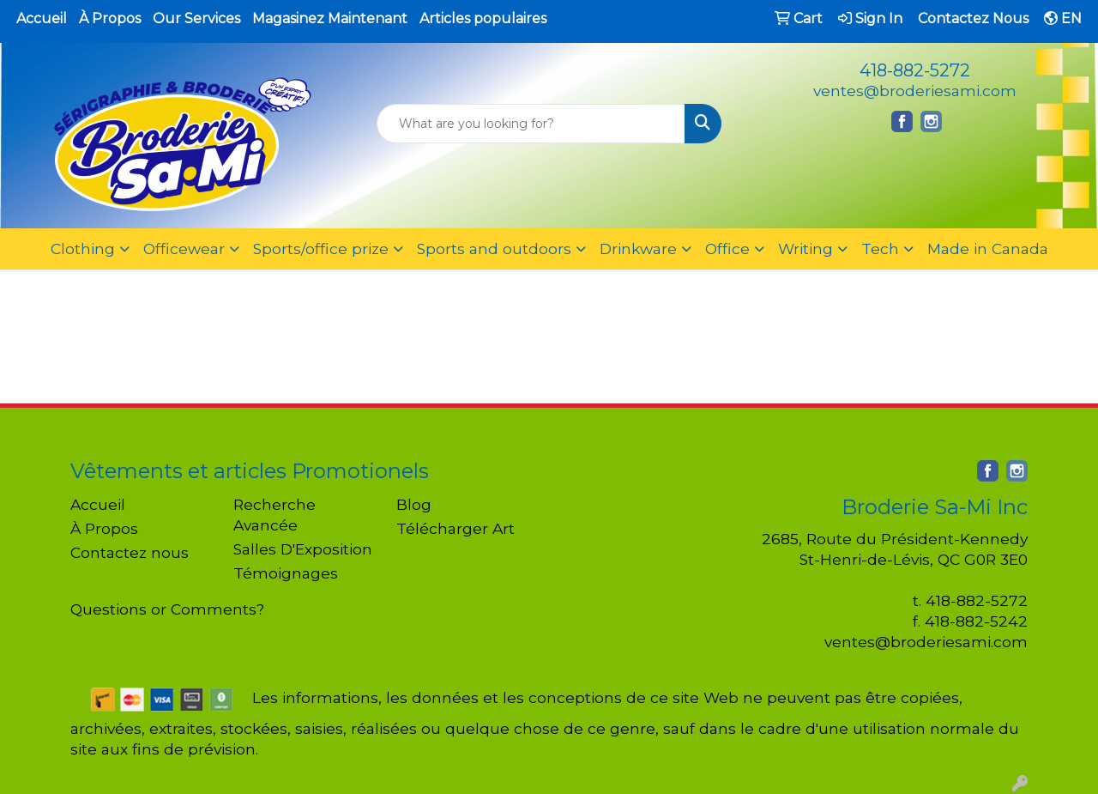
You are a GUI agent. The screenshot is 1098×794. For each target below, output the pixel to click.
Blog (413, 504)
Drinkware (638, 248)
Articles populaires (482, 18)
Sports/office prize (321, 248)
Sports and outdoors (494, 248)
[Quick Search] (531, 123)
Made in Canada (987, 248)
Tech (880, 248)
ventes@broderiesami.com (915, 91)
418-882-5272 (915, 70)
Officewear (184, 248)
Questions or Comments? (167, 609)
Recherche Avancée (274, 514)
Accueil (41, 18)
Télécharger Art (455, 528)
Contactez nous (129, 552)
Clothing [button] (83, 248)
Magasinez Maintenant (329, 18)
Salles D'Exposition (302, 549)
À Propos (110, 18)
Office (727, 248)
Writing (805, 248)
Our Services (196, 18)
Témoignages (285, 573)
